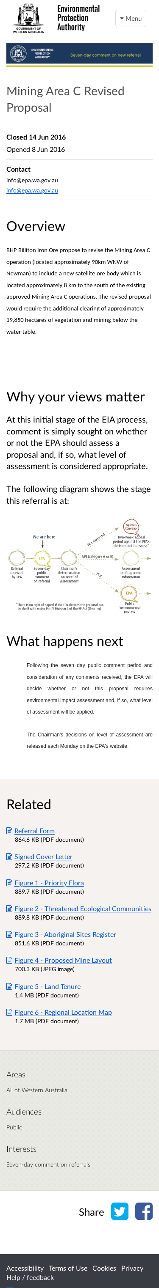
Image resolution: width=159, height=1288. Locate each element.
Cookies (104, 1268)
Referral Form (30, 831)
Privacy (132, 1268)
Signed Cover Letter (39, 856)
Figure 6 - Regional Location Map (59, 1012)
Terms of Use (68, 1268)
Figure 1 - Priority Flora (45, 883)
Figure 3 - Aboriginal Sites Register (61, 934)
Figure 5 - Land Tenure (43, 986)
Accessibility (25, 1268)
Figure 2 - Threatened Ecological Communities (78, 908)
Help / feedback (30, 1277)
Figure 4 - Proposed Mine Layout (59, 960)
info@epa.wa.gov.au (32, 190)
